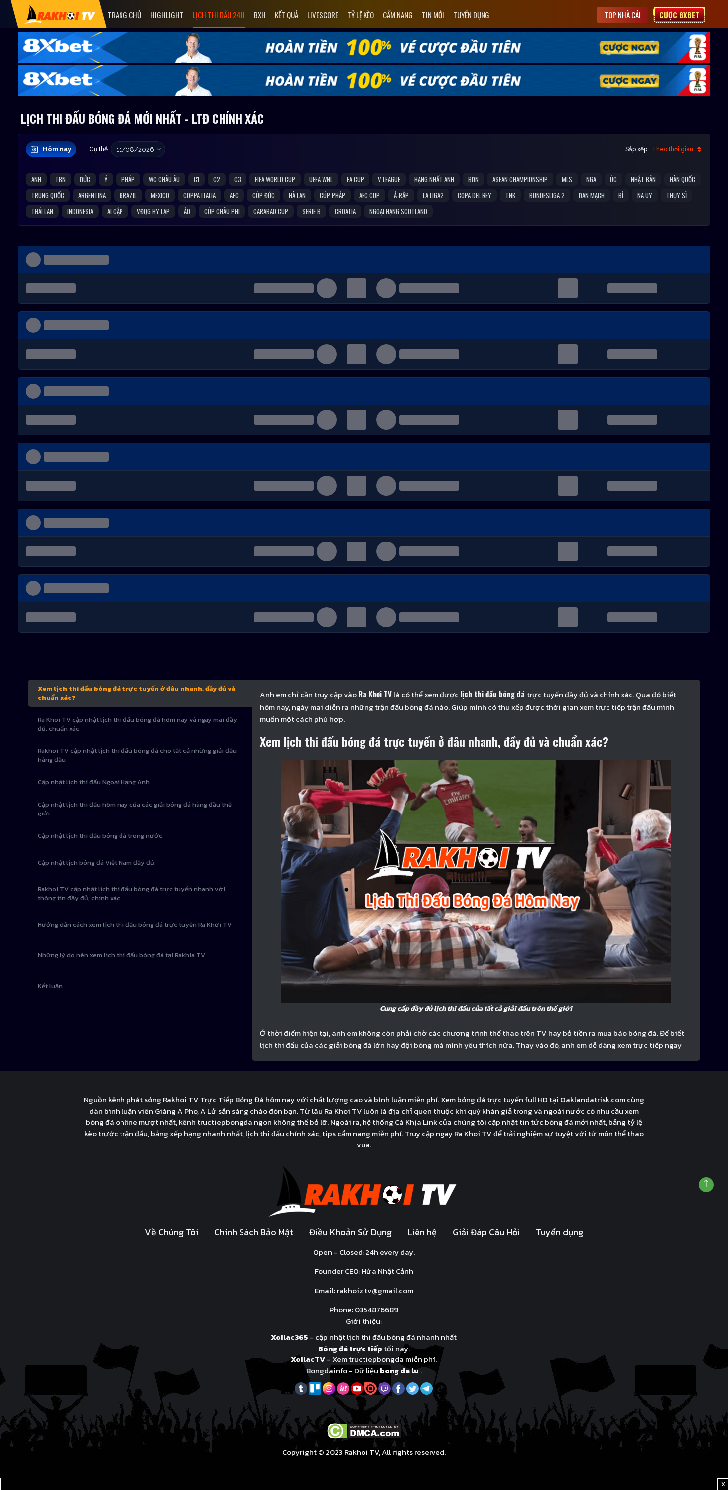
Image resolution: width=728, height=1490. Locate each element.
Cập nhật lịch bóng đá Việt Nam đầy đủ (96, 862)
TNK (510, 195)
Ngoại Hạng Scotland (398, 211)
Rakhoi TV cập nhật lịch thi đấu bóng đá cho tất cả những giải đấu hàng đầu (137, 755)
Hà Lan (297, 195)
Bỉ (620, 195)
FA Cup (355, 179)
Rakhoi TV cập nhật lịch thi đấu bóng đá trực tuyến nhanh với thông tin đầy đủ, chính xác (131, 893)
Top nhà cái (623, 14)
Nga (591, 179)
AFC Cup (369, 195)
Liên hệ (422, 1232)
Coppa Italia (199, 195)
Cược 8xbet (679, 14)
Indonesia (80, 211)
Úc (613, 179)
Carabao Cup (270, 211)
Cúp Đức (263, 195)
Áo (187, 211)
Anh (36, 179)
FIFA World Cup (275, 179)
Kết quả (286, 14)
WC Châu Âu (164, 179)
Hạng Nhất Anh (434, 179)
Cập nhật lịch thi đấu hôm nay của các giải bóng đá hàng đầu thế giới (135, 809)
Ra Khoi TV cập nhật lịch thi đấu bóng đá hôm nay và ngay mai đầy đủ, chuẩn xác (137, 724)
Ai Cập (115, 211)
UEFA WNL (321, 179)
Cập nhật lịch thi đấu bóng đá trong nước (100, 835)
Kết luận (50, 986)
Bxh (260, 14)
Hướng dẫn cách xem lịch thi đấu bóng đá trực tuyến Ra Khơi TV (135, 924)
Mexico (160, 195)
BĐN (473, 179)
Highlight (167, 14)
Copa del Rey (474, 195)
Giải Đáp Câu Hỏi (486, 1232)
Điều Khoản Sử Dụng (350, 1232)
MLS (567, 179)
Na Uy (644, 195)
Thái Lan (42, 211)
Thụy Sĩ (676, 195)
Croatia (345, 211)
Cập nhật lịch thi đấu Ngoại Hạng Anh (94, 782)
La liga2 (433, 195)
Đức (85, 179)
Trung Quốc (47, 195)
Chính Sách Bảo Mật (253, 1232)
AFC (234, 195)
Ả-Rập (401, 195)
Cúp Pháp (332, 195)
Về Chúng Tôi (171, 1232)
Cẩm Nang (398, 14)
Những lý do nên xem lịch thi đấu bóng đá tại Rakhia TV (121, 955)
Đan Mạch (592, 195)
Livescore (322, 14)
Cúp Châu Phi (222, 211)
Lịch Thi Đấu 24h (219, 14)
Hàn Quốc (682, 179)
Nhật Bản (643, 179)
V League (389, 179)
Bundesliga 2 (547, 195)
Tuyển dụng (471, 14)
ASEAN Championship (520, 179)
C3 (237, 179)
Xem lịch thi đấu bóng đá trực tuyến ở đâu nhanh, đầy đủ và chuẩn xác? (136, 693)
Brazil (128, 195)
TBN (60, 179)
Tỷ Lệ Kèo (360, 14)
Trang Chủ (124, 14)
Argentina (92, 195)
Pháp (128, 179)
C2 (216, 179)
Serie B (311, 211)
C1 (196, 179)
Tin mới (433, 14)
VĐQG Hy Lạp (153, 211)
